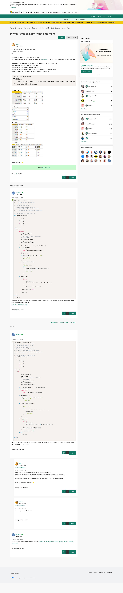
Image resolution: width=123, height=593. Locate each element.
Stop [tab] (98, 75)
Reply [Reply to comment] (72, 318)
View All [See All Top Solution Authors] (83, 109)
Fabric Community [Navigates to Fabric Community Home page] (26, 12)
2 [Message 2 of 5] (16, 558)
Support (76, 12)
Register (93, 16)
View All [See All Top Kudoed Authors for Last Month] (83, 141)
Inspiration (43, 12)
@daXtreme (44, 59)
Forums (36, 12)
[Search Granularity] (68, 19)
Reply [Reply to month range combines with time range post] (72, 177)
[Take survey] (86, 71)
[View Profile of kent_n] (17, 44)
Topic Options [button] (71, 37)
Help (104, 16)
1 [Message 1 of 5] (16, 174)
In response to (20, 477)
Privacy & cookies (93, 582)
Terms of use (102, 582)
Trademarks (109, 582)
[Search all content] (94, 19)
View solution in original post (19, 310)
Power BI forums (16, 28)
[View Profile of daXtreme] (18, 193)
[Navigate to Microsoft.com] (14, 12)
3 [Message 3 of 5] (16, 315)
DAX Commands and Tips (60, 28)
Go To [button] (109, 16)
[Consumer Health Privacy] (30, 587)
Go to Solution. (46, 168)
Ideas (49, 12)
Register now (111, 22)
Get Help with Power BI (40, 28)
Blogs (63, 12)
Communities (56, 12)
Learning (69, 12)
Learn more (13, 7)
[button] (61, 37)
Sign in (99, 16)
